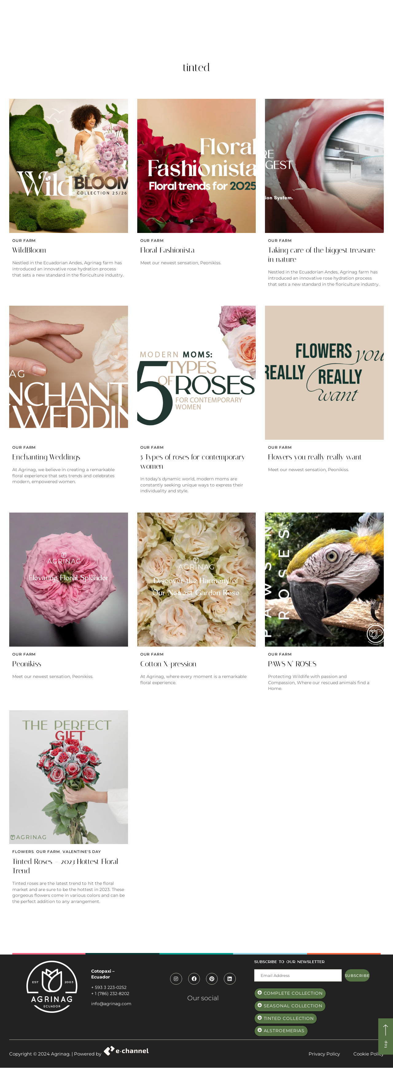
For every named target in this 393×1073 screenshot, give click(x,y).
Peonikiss (26, 668)
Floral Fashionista (167, 251)
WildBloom (29, 251)
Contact (332, 27)
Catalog (238, 27)
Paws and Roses (198, 27)
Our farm (24, 241)
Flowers (22, 857)
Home (124, 27)
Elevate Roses (274, 27)
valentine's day (82, 857)
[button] (334, 13)
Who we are (155, 27)
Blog (307, 27)
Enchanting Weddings (46, 459)
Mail (258, 971)
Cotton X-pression (168, 668)
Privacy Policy (324, 1059)
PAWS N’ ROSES (292, 668)
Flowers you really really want (315, 459)
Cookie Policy (368, 1059)
